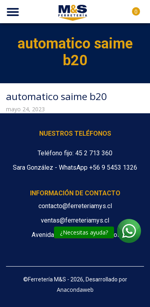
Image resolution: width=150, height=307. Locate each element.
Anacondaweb (75, 289)
